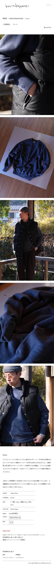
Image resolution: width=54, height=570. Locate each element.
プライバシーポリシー (8, 557)
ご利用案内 (6, 24)
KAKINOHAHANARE (16, 18)
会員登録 (18, 555)
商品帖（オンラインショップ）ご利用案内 (14, 540)
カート (15, 24)
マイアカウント (20, 557)
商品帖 (5, 18)
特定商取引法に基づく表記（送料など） (13, 537)
